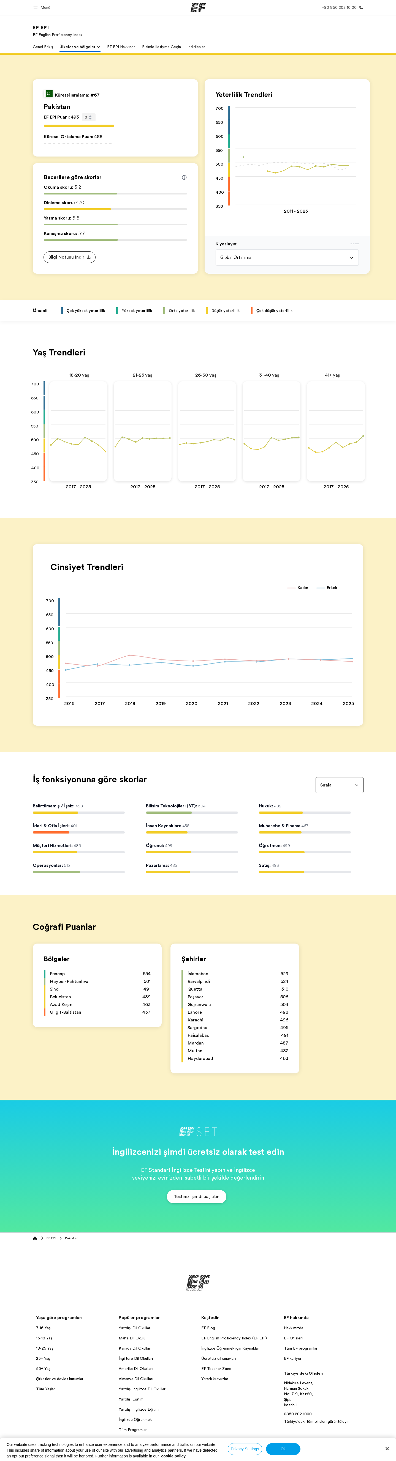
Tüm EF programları (301, 1348)
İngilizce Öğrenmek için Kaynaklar (230, 1348)
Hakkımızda (293, 1328)
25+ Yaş (43, 1358)
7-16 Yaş (43, 1328)
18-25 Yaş (44, 1348)
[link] (58, 30)
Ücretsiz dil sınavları (218, 1358)
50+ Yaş (43, 1368)
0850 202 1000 (298, 1414)
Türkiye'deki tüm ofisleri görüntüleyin (316, 1421)
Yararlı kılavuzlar (214, 1379)
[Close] (387, 1449)
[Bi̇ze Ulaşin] (341, 7)
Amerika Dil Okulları (136, 1368)
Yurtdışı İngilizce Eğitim (139, 1409)
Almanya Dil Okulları (136, 1379)
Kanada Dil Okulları (135, 1348)
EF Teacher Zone (216, 1368)
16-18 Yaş (44, 1338)
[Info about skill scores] (184, 177)
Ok (283, 1449)
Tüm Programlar (133, 1429)
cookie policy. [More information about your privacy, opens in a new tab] (173, 1456)
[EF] (198, 7)
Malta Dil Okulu (132, 1338)
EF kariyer (293, 1358)
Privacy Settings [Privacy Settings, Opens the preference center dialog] (245, 1449)
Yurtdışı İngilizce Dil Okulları (142, 1389)
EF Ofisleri (293, 1338)
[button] (43, 7)
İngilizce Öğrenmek (135, 1419)
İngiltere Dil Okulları (136, 1358)
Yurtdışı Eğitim (131, 1399)
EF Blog (208, 1328)
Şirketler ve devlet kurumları (60, 1379)
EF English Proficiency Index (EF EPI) (234, 1338)
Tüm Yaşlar (45, 1389)
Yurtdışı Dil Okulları (135, 1328)
